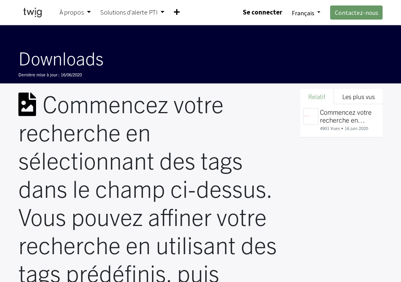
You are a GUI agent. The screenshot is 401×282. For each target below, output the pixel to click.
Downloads (60, 57)
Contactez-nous (356, 12)
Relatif (316, 96)
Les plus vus (358, 96)
